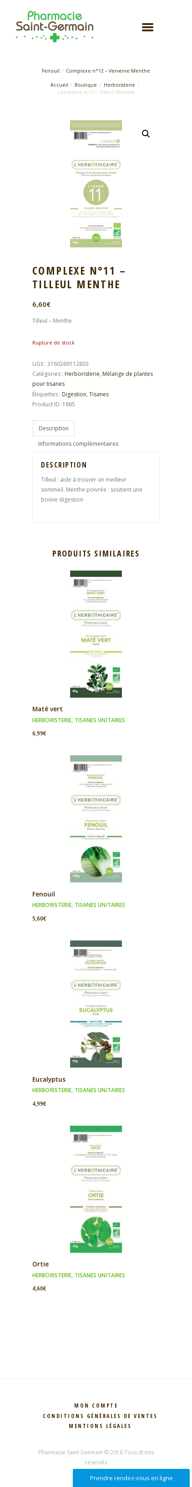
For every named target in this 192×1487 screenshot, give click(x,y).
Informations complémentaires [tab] (78, 444)
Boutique (86, 85)
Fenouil (51, 71)
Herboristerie (119, 85)
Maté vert (47, 708)
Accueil (59, 85)
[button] (146, 134)
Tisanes (99, 394)
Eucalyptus (49, 1079)
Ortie (40, 1264)
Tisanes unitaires (100, 720)
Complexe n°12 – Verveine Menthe (108, 71)
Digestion (74, 394)
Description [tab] (54, 428)
